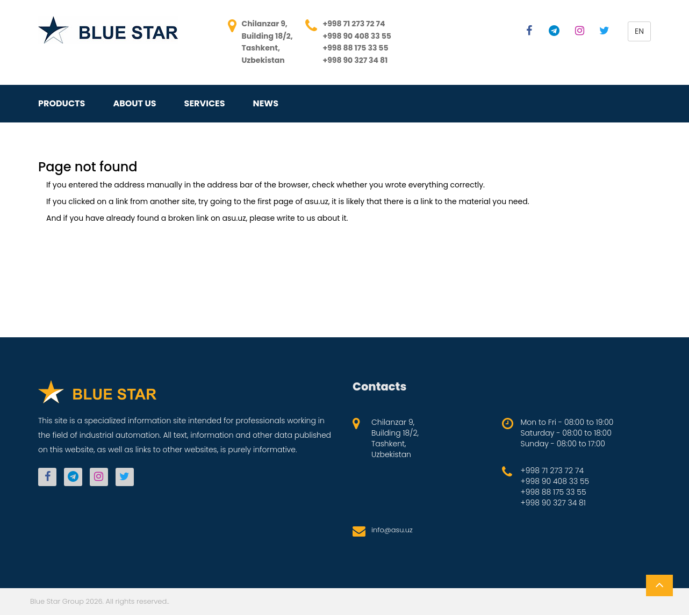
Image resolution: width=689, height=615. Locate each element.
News (265, 103)
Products (61, 103)
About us (134, 103)
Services (204, 103)
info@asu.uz (392, 530)
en (639, 31)
